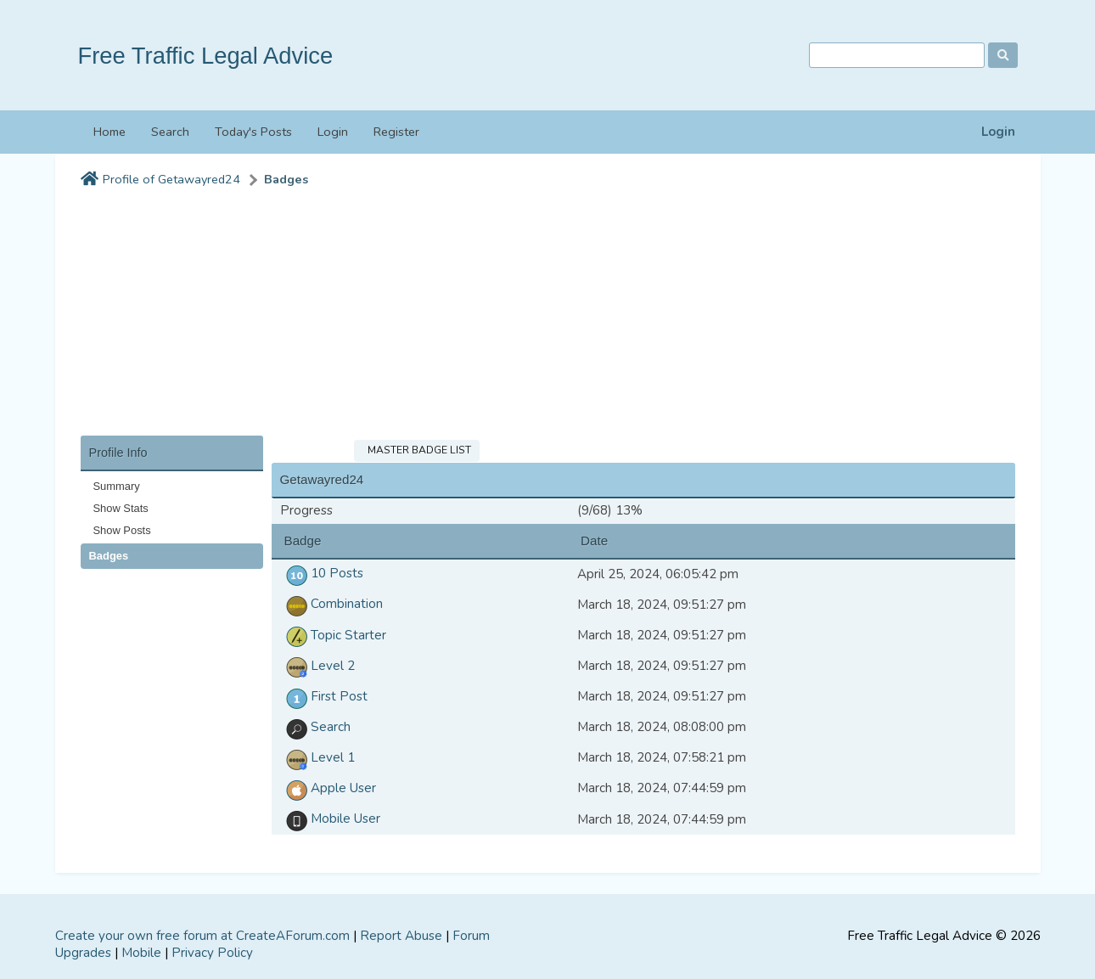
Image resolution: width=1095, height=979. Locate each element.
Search (170, 131)
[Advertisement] (548, 317)
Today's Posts (253, 131)
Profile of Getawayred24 (171, 180)
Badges (286, 180)
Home (109, 131)
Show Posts (122, 530)
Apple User (328, 787)
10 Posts (321, 573)
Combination (331, 603)
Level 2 (317, 665)
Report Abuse (401, 935)
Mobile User (330, 818)
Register (396, 131)
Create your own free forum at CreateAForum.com (202, 935)
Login (998, 132)
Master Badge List (416, 450)
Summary (116, 486)
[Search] (897, 55)
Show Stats (121, 508)
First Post (324, 696)
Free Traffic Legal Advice (206, 55)
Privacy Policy (212, 952)
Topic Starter (333, 635)
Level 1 (317, 757)
